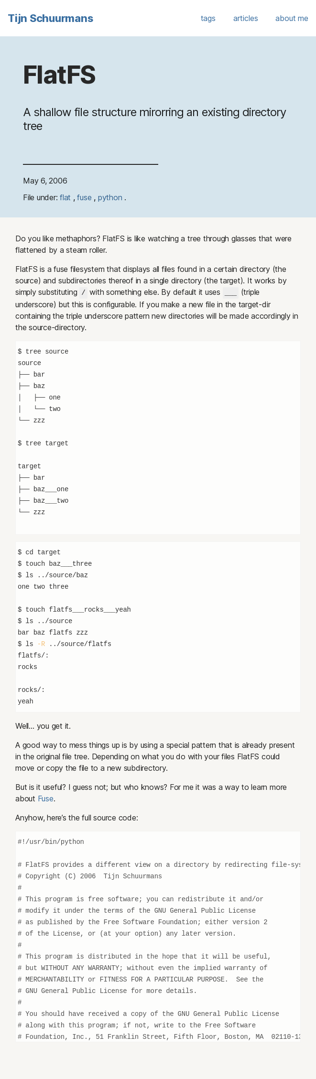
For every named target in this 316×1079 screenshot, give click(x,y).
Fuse (46, 798)
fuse (85, 197)
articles (245, 18)
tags (208, 18)
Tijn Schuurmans (50, 18)
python (111, 197)
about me (291, 18)
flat (66, 197)
